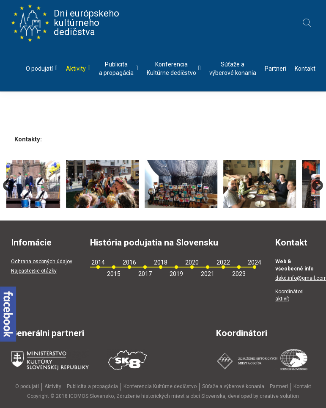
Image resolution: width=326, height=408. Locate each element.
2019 (176, 273)
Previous (8, 185)
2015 (114, 273)
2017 (145, 273)
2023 (239, 273)
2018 (160, 262)
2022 (223, 262)
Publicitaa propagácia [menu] (118, 68)
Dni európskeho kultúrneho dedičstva (65, 23)
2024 (254, 262)
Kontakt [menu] (305, 68)
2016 (129, 262)
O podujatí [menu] (42, 68)
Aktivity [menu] (78, 68)
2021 (207, 273)
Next (317, 185)
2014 (98, 262)
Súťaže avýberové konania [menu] (232, 68)
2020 (192, 262)
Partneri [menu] (275, 68)
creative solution (279, 396)
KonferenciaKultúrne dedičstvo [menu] (174, 68)
